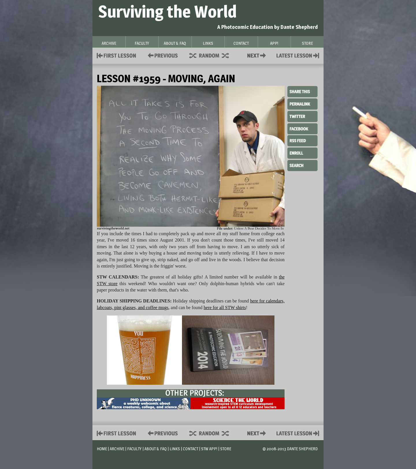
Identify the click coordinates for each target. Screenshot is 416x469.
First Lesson (116, 55)
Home (102, 448)
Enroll (302, 152)
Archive (117, 448)
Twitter (302, 116)
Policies (162, 55)
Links (175, 448)
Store (225, 448)
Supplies (213, 55)
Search (302, 164)
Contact (257, 55)
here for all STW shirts (225, 307)
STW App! (209, 448)
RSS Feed (302, 140)
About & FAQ (155, 448)
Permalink (302, 104)
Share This (302, 92)
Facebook (302, 128)
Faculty (134, 448)
